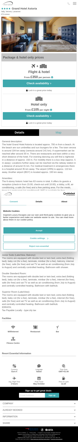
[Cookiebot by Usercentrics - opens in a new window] (63, 194)
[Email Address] (32, 395)
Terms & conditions (21, 432)
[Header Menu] (74, 3)
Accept (39, 230)
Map (58, 132)
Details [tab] (39, 201)
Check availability (39, 83)
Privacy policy (32, 432)
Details (19, 132)
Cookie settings (39, 238)
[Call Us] (69, 3)
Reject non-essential (39, 246)
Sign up (52, 395)
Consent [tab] (14, 201)
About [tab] (64, 201)
